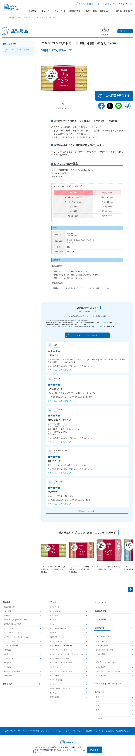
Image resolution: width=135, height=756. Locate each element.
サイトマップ (99, 731)
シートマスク (8, 658)
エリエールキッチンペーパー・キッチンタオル (66, 654)
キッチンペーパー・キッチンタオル (16, 637)
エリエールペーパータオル (59, 658)
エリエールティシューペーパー (61, 645)
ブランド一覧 (54, 607)
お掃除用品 (7, 650)
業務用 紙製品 (8, 675)
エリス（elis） (55, 615)
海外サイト (99, 692)
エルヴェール (54, 675)
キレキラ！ (54, 633)
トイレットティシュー (11, 633)
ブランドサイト (125, 31)
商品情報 (11, 18)
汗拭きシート (8, 663)
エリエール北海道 (56, 680)
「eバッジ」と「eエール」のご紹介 (108, 671)
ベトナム (99, 714)
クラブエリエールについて (106, 662)
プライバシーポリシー (75, 731)
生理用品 (20, 18)
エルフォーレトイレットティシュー (62, 671)
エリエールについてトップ (105, 641)
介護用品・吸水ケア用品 (12, 624)
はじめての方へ (101, 667)
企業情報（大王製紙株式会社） (119, 731)
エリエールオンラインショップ (108, 684)
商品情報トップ (9, 607)
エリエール (11, 7)
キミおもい (54, 693)
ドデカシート (54, 684)
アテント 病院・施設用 (58, 628)
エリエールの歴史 (102, 645)
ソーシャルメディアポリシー (53, 731)
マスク (6, 654)
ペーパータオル (9, 641)
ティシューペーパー (11, 628)
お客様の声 (7, 684)
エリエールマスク (56, 641)
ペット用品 (7, 667)
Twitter (110, 106)
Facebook (101, 106)
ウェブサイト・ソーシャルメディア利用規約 (23, 731)
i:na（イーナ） (55, 667)
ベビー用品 (7, 611)
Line (118, 106)
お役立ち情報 (100, 611)
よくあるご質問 (101, 675)
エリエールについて (124, 11)
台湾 (97, 701)
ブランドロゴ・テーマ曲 (104, 650)
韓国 (97, 706)
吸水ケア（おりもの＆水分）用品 (15, 620)
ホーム (4, 18)
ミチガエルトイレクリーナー (60, 688)
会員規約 (89, 731)
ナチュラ (53, 620)
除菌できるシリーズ (57, 637)
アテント (53, 624)
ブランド (52, 602)
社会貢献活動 (100, 654)
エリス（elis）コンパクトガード (16, 51)
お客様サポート (106, 11)
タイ (97, 710)
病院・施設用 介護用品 (12, 671)
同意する (94, 749)
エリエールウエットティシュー (61, 663)
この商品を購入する (117, 95)
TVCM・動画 (91, 11)
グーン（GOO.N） (56, 611)
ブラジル (99, 718)
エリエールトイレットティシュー (61, 650)
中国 (97, 697)
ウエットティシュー (11, 645)
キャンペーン (60, 11)
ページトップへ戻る (130, 589)
